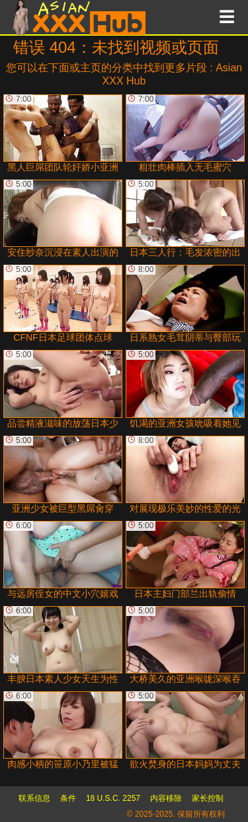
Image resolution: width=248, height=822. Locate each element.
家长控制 (208, 798)
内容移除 (166, 798)
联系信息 (34, 798)
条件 (68, 798)
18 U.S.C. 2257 (113, 798)
